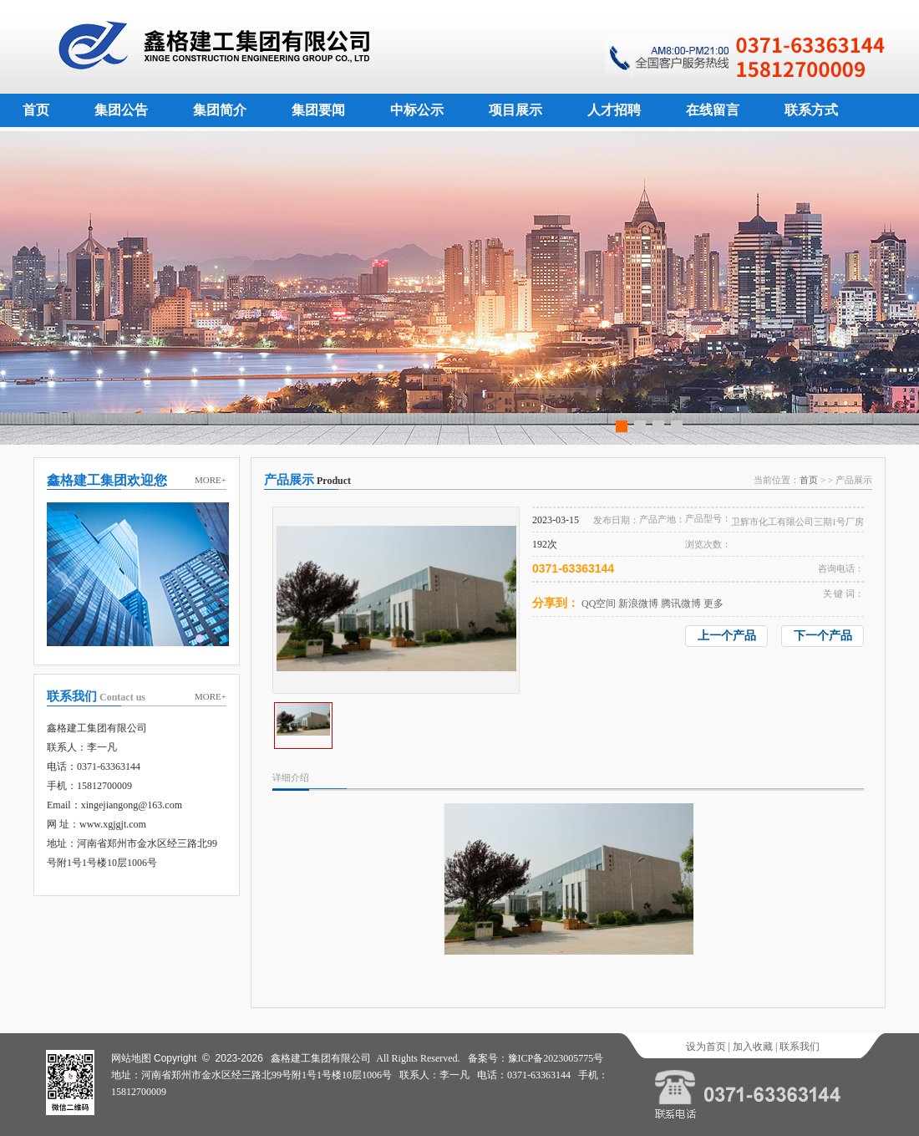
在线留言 (712, 110)
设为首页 (706, 1046)
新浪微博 (638, 603)
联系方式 (811, 110)
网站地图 (131, 1058)
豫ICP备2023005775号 (556, 1058)
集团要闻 (318, 110)
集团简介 (219, 110)
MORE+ (210, 480)
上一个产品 (727, 635)
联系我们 (799, 1046)
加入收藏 (753, 1046)
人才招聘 (614, 110)
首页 (36, 110)
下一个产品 (823, 635)
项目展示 (515, 110)
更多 (713, 603)
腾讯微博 (681, 603)
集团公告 (121, 110)
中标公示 (417, 110)
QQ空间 (598, 603)
